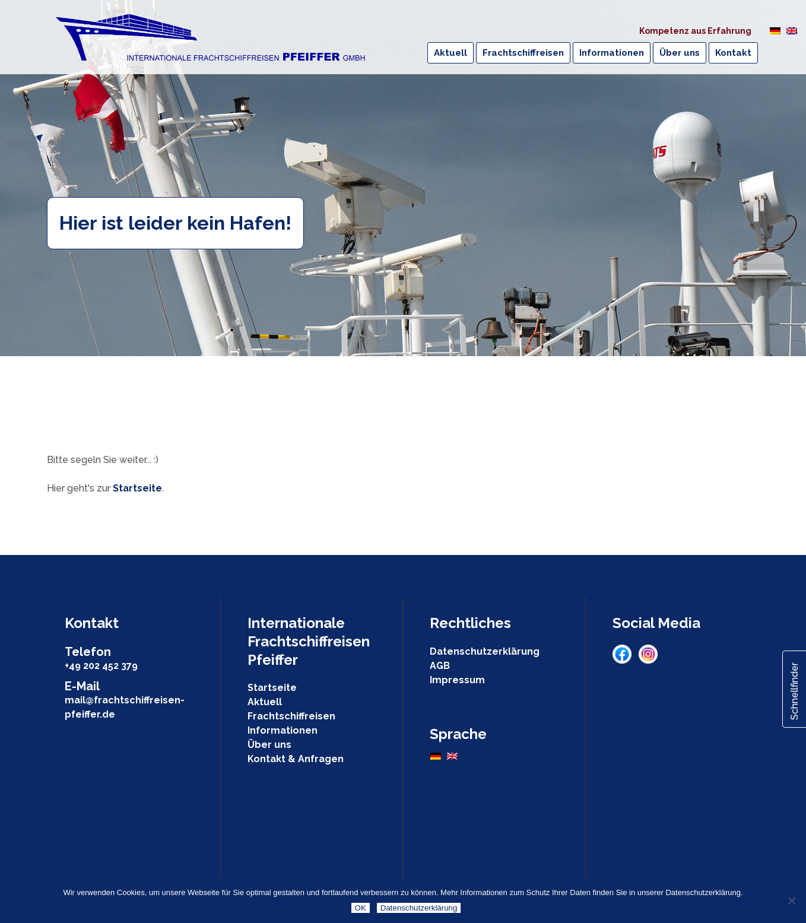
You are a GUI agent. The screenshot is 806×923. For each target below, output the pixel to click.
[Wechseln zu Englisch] (791, 30)
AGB (440, 665)
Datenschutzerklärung (485, 651)
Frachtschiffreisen (291, 716)
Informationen (282, 730)
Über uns (269, 744)
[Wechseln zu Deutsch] (775, 30)
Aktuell (264, 702)
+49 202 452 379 (101, 665)
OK (360, 907)
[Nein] (791, 900)
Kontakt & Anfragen (295, 759)
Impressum (457, 680)
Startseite (137, 488)
